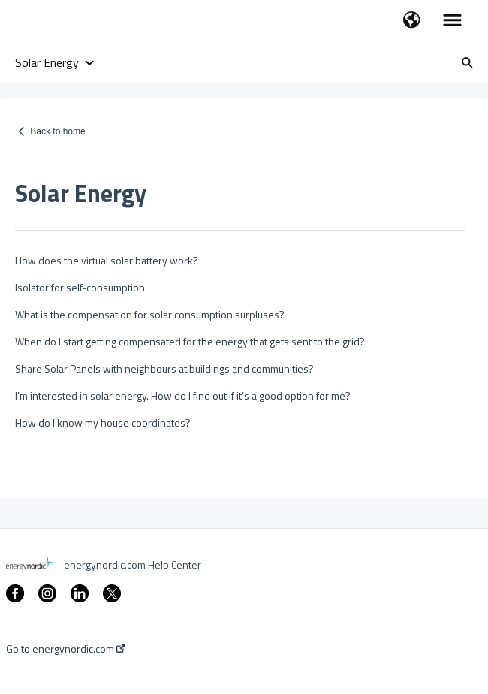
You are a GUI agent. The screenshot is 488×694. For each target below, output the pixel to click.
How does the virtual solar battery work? (106, 260)
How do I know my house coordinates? (103, 422)
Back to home (57, 131)
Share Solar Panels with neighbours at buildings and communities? (164, 368)
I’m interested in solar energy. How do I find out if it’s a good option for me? (183, 395)
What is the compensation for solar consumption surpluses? (150, 314)
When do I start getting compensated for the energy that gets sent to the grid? (190, 341)
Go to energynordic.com (65, 649)
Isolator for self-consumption (80, 287)
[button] (412, 21)
